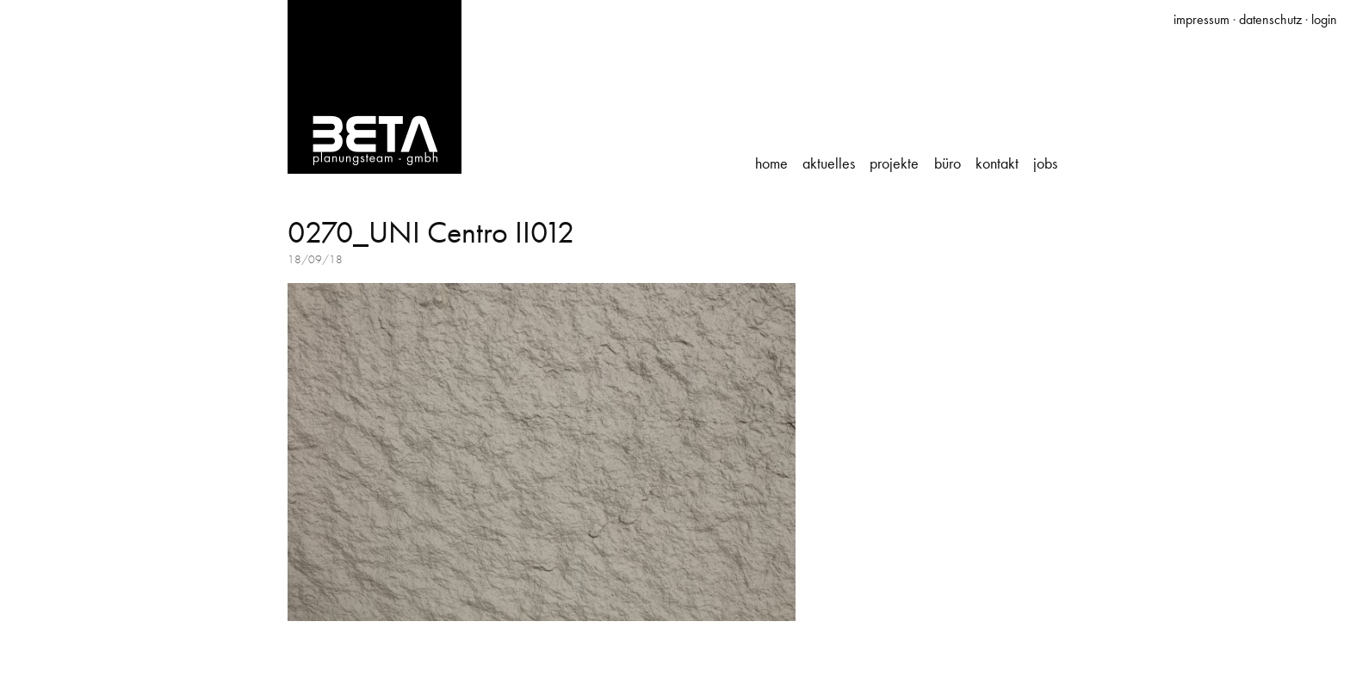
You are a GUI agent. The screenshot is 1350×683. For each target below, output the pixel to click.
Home (771, 163)
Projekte (894, 163)
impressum (1201, 19)
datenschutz (1270, 19)
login (1324, 19)
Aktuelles (828, 163)
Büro (947, 163)
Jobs (1045, 163)
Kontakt (997, 163)
